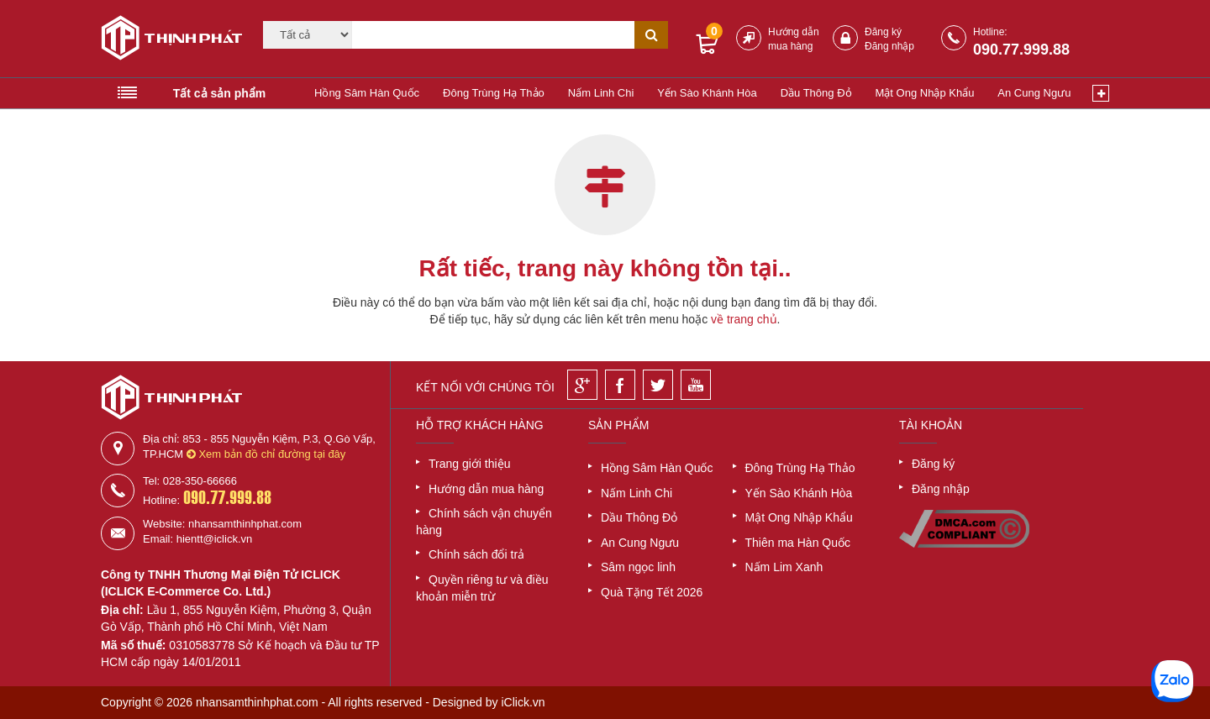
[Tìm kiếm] (493, 35)
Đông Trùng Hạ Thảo (493, 93)
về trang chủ (743, 319)
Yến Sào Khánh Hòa (706, 93)
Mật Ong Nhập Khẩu (925, 93)
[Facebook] (620, 385)
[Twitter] (658, 385)
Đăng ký (883, 32)
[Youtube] (696, 385)
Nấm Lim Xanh (784, 567)
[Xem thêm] (1100, 93)
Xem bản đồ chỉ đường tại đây (266, 454)
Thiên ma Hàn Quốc (798, 542)
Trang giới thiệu (469, 463)
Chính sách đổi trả (476, 554)
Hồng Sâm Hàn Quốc (366, 93)
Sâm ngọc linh (638, 567)
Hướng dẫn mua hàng (486, 489)
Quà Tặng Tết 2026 (651, 592)
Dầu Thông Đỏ (816, 93)
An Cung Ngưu (1034, 93)
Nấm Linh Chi (601, 93)
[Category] (307, 35)
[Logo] (166, 40)
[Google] (582, 385)
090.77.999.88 (1021, 49)
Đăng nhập (889, 46)
